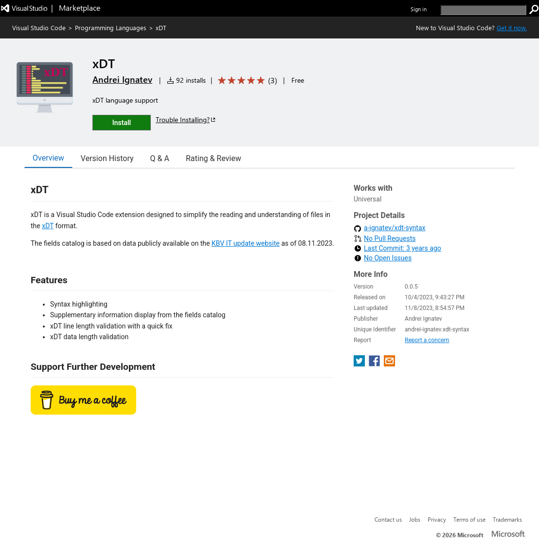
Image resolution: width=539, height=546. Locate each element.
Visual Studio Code (39, 27)
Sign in (419, 9)
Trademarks (507, 519)
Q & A (159, 158)
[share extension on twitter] (360, 363)
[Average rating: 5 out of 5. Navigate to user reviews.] (246, 80)
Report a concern (427, 340)
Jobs (414, 519)
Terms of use (469, 519)
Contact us (388, 519)
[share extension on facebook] (375, 363)
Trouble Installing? (186, 119)
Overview (48, 158)
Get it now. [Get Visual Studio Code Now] (512, 27)
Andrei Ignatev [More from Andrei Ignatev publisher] (122, 79)
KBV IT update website (246, 243)
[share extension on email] (389, 363)
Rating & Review (213, 158)
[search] (483, 10)
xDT (48, 226)
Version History (107, 158)
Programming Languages (110, 27)
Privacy (437, 519)
